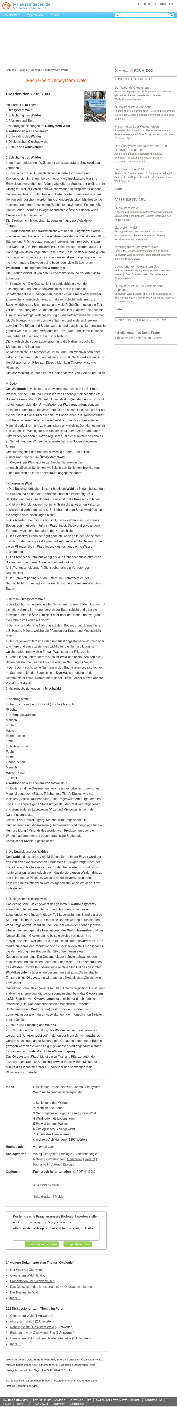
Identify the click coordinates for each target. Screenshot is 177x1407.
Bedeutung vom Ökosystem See (32, 1332)
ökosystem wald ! (22, 1321)
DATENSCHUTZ (80, 1400)
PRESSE (59, 1404)
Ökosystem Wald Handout (28, 1275)
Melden (60, 1196)
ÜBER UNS (23, 1404)
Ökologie (36, 69)
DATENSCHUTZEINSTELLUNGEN (118, 1400)
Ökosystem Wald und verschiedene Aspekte (40, 1338)
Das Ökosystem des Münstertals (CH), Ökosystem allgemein (52, 1286)
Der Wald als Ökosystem (27, 1269)
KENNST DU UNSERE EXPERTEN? (140, 320)
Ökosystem (50, 1154)
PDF (77, 1171)
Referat (90, 1159)
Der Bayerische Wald (24, 1292)
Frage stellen (34, 15)
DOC (89, 1171)
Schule (10, 69)
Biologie (23, 69)
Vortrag (56, 1164)
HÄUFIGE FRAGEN (15, 1400)
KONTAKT (41, 1404)
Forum (60, 1308)
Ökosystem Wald (22, 1315)
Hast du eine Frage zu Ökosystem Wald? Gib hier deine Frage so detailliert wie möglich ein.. (56, 1230)
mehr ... (15, 1298)
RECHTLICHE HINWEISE (49, 1400)
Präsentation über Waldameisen (32, 1281)
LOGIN (142, 4)
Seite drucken (42, 1196)
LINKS (7, 1404)
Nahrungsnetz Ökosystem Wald (32, 1327)
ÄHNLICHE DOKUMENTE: (133, 79)
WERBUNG (77, 1404)
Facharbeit (40, 1164)
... (120, 188)
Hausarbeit (74, 1159)
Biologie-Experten (74, 1216)
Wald (36, 1154)
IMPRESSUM (153, 1400)
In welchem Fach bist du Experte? (140, 338)
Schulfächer (10, 15)
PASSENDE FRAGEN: (130, 199)
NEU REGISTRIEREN (160, 4)
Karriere (54, 15)
